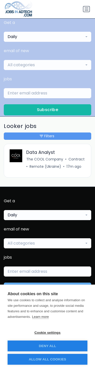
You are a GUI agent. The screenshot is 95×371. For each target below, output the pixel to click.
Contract (76, 159)
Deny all (47, 346)
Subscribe (47, 110)
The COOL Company (44, 159)
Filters (47, 136)
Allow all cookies (47, 359)
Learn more (40, 317)
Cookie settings (47, 332)
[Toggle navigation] (86, 9)
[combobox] (47, 37)
